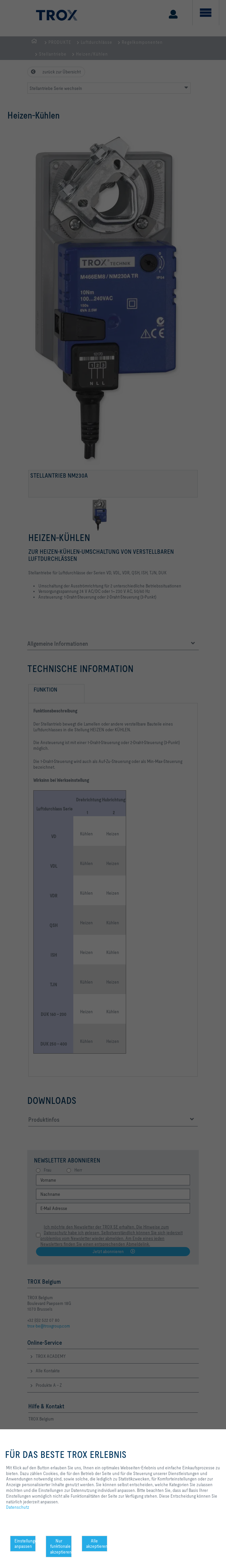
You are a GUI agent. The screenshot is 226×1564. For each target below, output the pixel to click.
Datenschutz (17, 1507)
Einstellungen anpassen (25, 1543)
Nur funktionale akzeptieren (60, 1546)
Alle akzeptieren (96, 1543)
